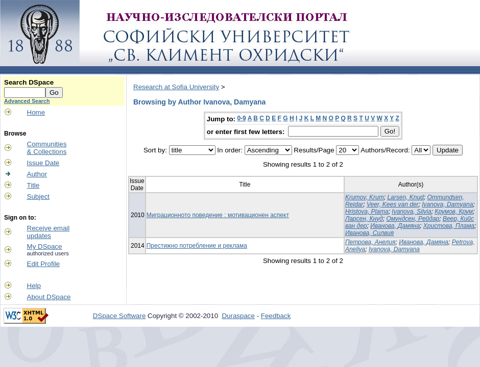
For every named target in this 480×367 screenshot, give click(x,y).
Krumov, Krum (364, 197)
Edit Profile (43, 264)
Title (33, 185)
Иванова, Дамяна (395, 225)
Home (36, 112)
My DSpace (44, 246)
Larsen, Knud (405, 197)
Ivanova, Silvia (411, 211)
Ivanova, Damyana (447, 204)
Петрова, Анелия (370, 242)
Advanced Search (27, 101)
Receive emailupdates (48, 232)
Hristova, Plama (367, 211)
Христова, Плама (448, 225)
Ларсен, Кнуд (364, 218)
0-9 (241, 118)
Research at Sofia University (176, 87)
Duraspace (238, 316)
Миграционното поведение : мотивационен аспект (218, 215)
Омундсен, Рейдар (412, 218)
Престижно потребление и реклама (197, 245)
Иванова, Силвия (369, 233)
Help (34, 286)
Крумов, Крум (454, 211)
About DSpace (49, 297)
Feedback (276, 316)
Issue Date (43, 163)
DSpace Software (119, 316)
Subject (38, 196)
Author (37, 174)
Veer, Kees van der (393, 204)
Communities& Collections (47, 147)
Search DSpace (29, 82)
